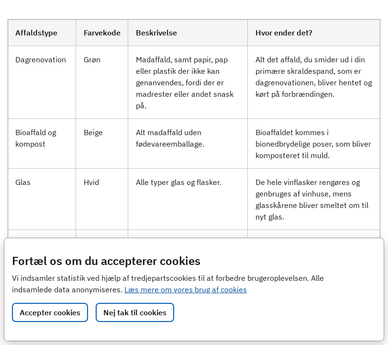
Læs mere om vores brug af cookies (185, 289)
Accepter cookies (50, 312)
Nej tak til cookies (134, 312)
